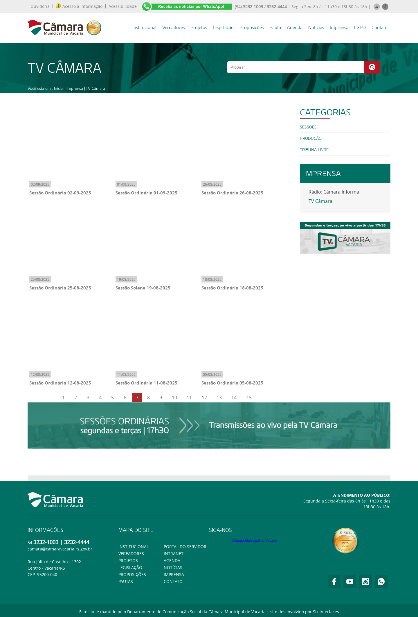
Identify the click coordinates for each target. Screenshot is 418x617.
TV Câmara (95, 88)
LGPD (360, 27)
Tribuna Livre (314, 150)
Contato (380, 27)
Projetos (198, 27)
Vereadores (173, 27)
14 (234, 397)
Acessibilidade (123, 6)
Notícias (316, 27)
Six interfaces (326, 611)
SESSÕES (308, 127)
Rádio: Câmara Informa (334, 192)
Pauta (275, 27)
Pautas (125, 581)
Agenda (294, 27)
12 (204, 397)
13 (219, 397)
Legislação (223, 27)
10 (174, 397)
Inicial (59, 88)
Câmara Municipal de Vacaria (254, 541)
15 (249, 397)
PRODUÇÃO (311, 138)
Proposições (251, 27)
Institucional (144, 27)
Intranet (173, 553)
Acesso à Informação (79, 6)
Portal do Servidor (185, 546)
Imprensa (339, 27)
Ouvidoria (40, 6)
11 (189, 397)
